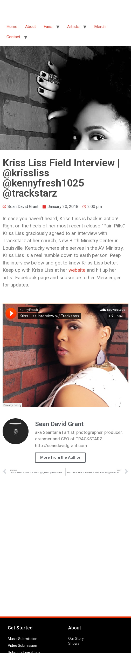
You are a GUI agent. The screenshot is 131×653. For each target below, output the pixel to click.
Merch (100, 26)
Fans (48, 26)
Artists (73, 26)
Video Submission (22, 645)
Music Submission (22, 639)
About (30, 26)
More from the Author (60, 457)
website (76, 270)
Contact (13, 36)
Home (11, 26)
